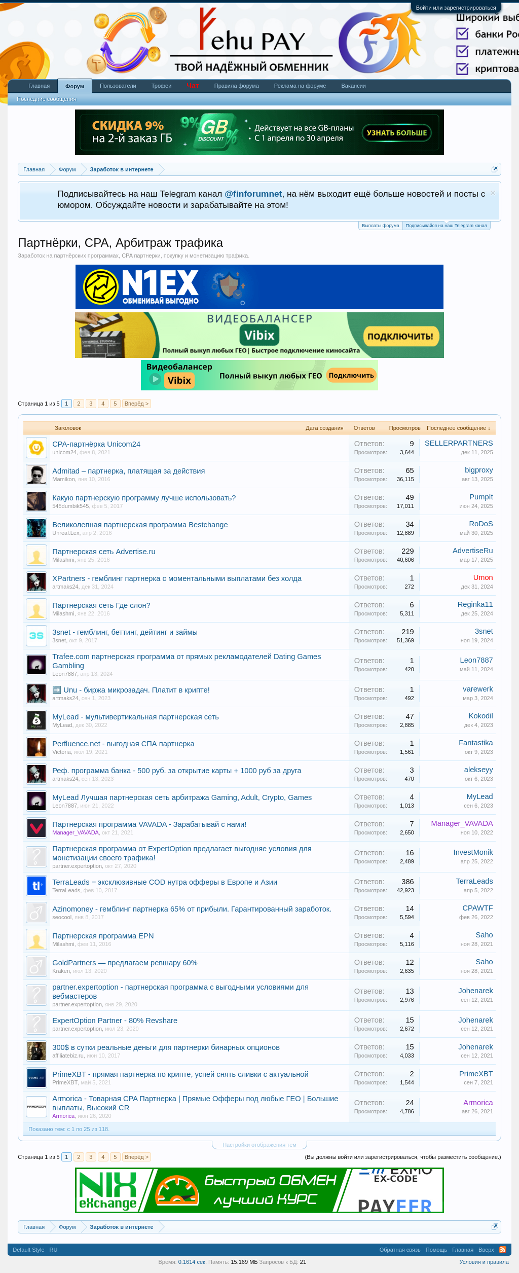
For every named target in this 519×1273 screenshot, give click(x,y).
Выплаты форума (380, 225)
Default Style (28, 1250)
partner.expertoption (77, 866)
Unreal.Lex (65, 533)
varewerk (478, 689)
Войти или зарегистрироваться (456, 8)
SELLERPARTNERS (459, 443)
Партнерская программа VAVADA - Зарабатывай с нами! (149, 824)
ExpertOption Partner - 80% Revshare (114, 1020)
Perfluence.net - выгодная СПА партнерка (123, 744)
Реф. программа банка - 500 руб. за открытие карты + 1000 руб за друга (176, 771)
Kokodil (481, 716)
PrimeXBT (65, 1082)
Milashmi (63, 560)
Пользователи (118, 86)
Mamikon (63, 479)
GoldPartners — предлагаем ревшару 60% (125, 963)
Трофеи (162, 86)
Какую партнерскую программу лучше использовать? (144, 498)
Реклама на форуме (300, 86)
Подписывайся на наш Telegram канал (446, 225)
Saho (484, 935)
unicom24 (64, 452)
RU (54, 1250)
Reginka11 (475, 604)
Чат (193, 86)
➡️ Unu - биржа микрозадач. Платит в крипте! (131, 690)
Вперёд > (137, 404)
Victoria (61, 752)
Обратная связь (400, 1250)
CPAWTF (478, 908)
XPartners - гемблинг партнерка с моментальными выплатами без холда (177, 578)
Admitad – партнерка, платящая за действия (128, 471)
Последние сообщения (46, 99)
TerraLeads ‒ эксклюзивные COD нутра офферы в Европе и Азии (164, 882)
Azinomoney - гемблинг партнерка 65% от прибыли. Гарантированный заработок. (191, 909)
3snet (59, 640)
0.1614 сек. (192, 1262)
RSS (502, 1249)
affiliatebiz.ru (68, 1055)
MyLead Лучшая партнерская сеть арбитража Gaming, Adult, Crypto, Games (182, 797)
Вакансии (353, 86)
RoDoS (481, 524)
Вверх (486, 1250)
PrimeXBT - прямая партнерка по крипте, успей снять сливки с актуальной (180, 1074)
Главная (39, 86)
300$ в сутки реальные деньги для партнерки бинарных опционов (166, 1047)
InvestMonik (473, 852)
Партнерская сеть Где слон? (101, 605)
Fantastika (476, 743)
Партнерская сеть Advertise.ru (103, 552)
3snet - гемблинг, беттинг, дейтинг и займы (125, 632)
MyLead (62, 725)
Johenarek (475, 991)
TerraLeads (66, 890)
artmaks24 (65, 587)
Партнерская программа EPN (103, 936)
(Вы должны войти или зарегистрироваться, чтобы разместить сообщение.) (403, 1157)
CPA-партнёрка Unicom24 (96, 444)
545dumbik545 (70, 506)
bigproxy (479, 470)
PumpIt (481, 497)
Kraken (61, 971)
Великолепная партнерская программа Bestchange (140, 525)
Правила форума (236, 86)
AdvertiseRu (473, 551)
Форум (74, 86)
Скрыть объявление (493, 193)
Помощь (437, 1250)
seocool (61, 917)
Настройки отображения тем (259, 1145)
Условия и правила (483, 1262)
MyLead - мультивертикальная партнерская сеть (135, 717)
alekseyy (478, 770)
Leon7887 (64, 674)
